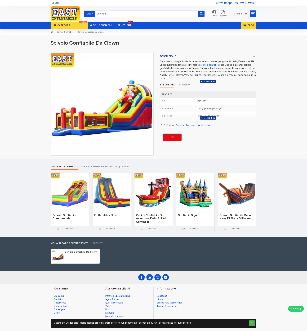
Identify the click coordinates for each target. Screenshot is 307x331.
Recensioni (184, 84)
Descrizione (168, 56)
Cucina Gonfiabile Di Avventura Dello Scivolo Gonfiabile (151, 219)
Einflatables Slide (105, 215)
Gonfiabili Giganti (189, 215)
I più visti (97, 243)
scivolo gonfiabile (210, 65)
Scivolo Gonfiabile (65, 32)
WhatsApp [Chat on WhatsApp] (296, 308)
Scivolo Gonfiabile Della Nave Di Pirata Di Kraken (236, 217)
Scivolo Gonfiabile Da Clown (81, 252)
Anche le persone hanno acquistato (105, 166)
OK (252, 323)
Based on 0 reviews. (186, 125)
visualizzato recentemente (69, 243)
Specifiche (167, 84)
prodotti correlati (64, 166)
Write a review (205, 125)
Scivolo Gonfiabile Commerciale (64, 217)
